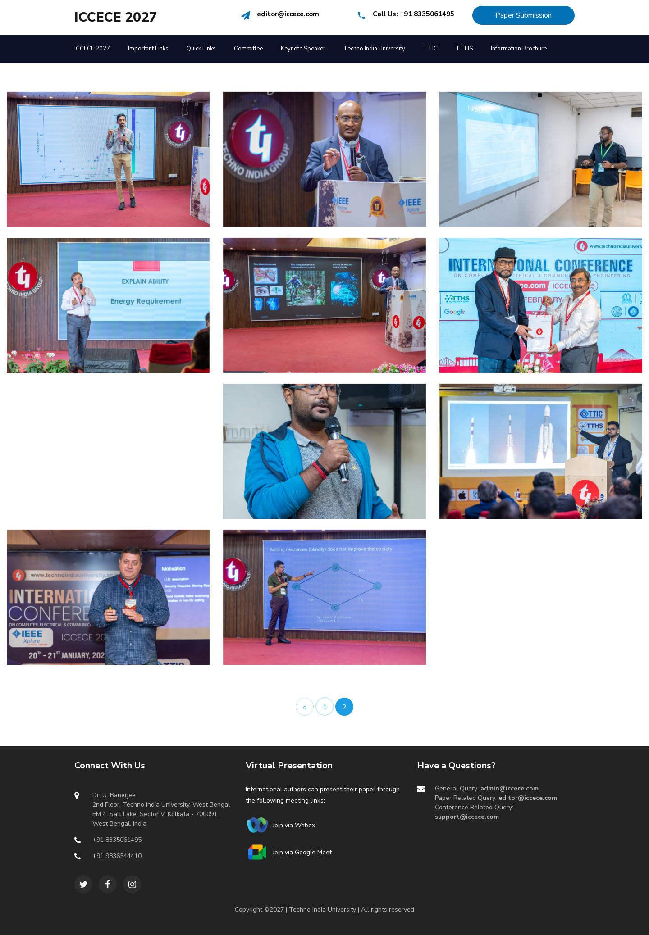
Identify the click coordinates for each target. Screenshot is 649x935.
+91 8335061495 (427, 13)
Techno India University (374, 49)
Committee (248, 49)
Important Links (148, 49)
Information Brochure (519, 49)
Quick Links (201, 49)
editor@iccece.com (288, 13)
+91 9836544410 (117, 856)
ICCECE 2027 (115, 17)
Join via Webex (292, 825)
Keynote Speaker (303, 49)
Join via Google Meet (300, 852)
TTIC (430, 49)
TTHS (464, 49)
